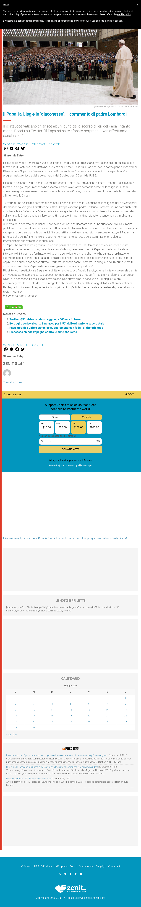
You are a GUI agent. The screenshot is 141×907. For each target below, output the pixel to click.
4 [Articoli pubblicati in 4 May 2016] (52, 704)
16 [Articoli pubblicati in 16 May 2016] (15, 715)
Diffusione (46, 866)
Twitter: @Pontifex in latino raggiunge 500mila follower (45, 319)
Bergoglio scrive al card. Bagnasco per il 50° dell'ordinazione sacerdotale (56, 323)
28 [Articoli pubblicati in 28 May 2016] (107, 721)
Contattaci (114, 866)
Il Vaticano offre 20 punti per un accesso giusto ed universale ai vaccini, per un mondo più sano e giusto (57, 755)
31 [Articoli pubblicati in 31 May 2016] (34, 727)
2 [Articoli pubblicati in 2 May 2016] (15, 704)
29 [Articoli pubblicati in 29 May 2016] (125, 721)
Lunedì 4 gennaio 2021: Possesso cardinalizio (29, 778)
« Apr (8, 734)
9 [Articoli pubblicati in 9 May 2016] (15, 709)
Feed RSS (72, 748)
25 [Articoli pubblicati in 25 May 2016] (52, 721)
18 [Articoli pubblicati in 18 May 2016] (52, 715)
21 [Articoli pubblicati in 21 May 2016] (107, 715)
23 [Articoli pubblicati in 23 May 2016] (15, 721)
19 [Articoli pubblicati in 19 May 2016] (70, 715)
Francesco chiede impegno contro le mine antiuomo (43, 332)
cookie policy (124, 14)
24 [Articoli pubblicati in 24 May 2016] (34, 721)
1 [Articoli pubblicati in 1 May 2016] (125, 698)
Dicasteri (54, 144)
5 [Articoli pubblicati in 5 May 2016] (70, 704)
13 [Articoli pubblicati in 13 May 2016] (89, 709)
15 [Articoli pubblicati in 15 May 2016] (125, 709)
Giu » (15, 734)
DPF (36, 866)
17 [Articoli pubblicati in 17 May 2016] (34, 715)
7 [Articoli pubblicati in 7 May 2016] (107, 704)
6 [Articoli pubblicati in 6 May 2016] (88, 704)
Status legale (86, 866)
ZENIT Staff (38, 144)
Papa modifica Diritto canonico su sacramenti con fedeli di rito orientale (56, 327)
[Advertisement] (70, 512)
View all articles (12, 382)
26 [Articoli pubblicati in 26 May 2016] (70, 721)
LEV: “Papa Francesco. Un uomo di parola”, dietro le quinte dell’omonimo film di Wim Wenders (52, 767)
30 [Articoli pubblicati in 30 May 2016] (15, 727)
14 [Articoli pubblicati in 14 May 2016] (107, 709)
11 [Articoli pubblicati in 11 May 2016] (52, 709)
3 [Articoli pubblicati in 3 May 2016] (33, 704)
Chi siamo (26, 866)
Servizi (73, 866)
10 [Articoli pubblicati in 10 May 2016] (34, 709)
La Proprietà (61, 866)
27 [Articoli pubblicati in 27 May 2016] (89, 721)
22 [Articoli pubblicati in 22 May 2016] (125, 715)
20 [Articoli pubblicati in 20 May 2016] (89, 715)
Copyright (101, 866)
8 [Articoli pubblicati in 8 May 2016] (125, 704)
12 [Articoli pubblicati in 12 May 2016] (70, 709)
